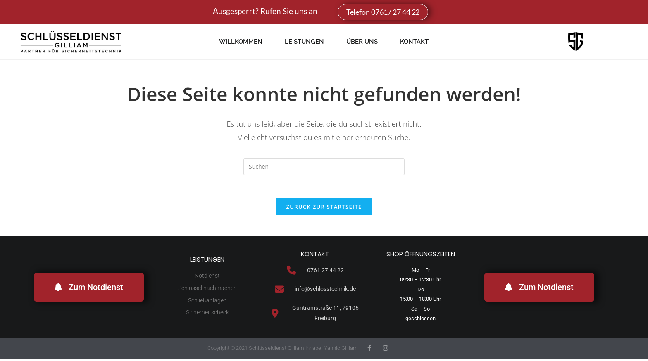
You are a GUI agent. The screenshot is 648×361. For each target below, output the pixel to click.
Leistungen (304, 41)
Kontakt (414, 41)
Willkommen (240, 41)
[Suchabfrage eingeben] (324, 166)
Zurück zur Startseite (324, 208)
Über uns (362, 41)
